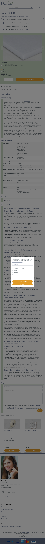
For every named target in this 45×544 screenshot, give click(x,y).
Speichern (22, 284)
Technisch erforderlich (19, 268)
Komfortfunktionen (18, 275)
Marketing (16, 272)
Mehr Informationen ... (17, 262)
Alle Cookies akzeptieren (22, 281)
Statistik (15, 270)
